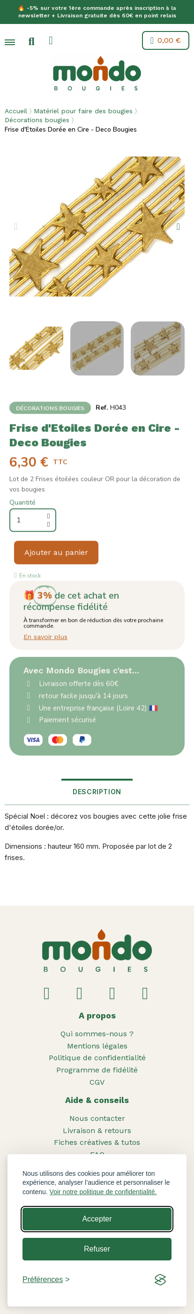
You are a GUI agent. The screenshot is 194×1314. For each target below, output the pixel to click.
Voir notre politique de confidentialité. (103, 1192)
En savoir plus (45, 656)
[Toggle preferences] (46, 1279)
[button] (31, 42)
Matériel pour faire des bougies (83, 111)
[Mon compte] (50, 40)
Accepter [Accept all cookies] (97, 1219)
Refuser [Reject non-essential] (97, 1249)
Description (97, 792)
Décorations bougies (37, 120)
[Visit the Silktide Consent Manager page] (160, 1279)
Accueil (16, 111)
